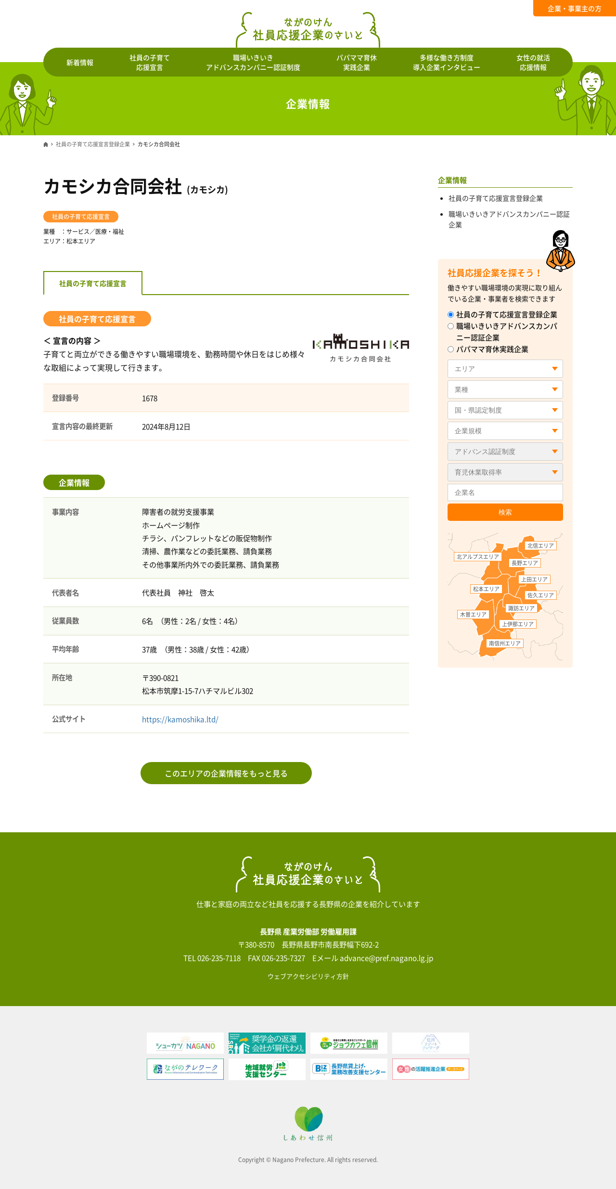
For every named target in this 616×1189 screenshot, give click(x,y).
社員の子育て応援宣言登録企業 (93, 144)
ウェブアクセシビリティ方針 (308, 976)
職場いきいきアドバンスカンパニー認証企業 (502, 332)
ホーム (45, 144)
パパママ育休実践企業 (488, 349)
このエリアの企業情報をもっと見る (226, 773)
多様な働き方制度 (446, 62)
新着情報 (79, 62)
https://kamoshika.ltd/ (180, 718)
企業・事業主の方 (575, 8)
